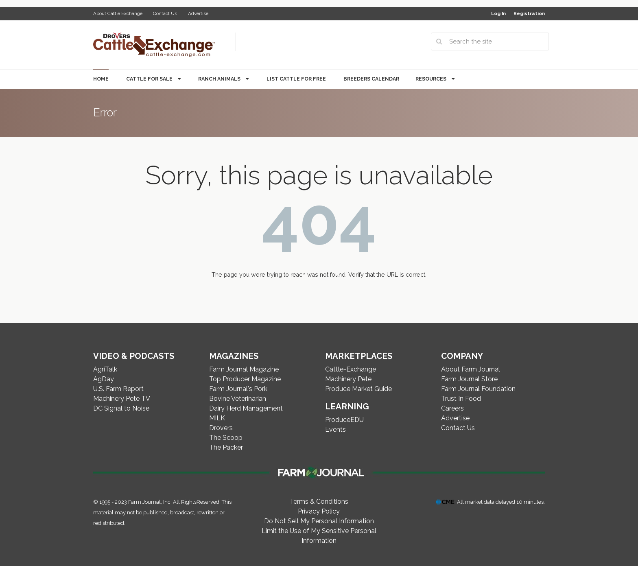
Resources (431, 79)
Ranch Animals (220, 79)
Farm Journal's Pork (238, 389)
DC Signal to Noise (121, 408)
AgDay (103, 379)
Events (335, 429)
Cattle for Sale (150, 79)
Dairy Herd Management (246, 408)
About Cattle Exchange (117, 13)
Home (101, 79)
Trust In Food (461, 398)
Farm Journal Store (469, 379)
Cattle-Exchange (350, 369)
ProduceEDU (344, 420)
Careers (452, 408)
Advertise (198, 13)
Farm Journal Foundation (478, 389)
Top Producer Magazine (245, 379)
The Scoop (226, 437)
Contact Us (165, 13)
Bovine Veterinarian (237, 398)
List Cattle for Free (296, 79)
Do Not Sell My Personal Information (319, 521)
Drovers (221, 428)
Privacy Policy (319, 511)
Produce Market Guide (358, 389)
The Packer (226, 447)
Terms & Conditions (319, 501)
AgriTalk (105, 369)
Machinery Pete (348, 379)
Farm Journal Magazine (244, 369)
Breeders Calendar (371, 79)
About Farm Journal (470, 369)
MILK (217, 418)
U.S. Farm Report (118, 389)
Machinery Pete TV (121, 398)
